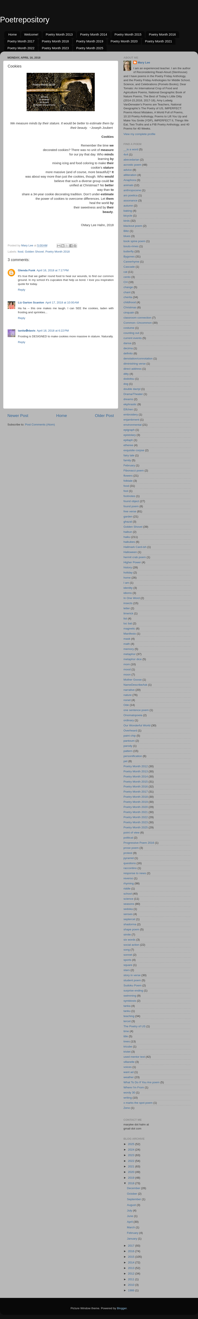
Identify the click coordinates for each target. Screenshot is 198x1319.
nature (127, 695)
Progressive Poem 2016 (138, 842)
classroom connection (137, 317)
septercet (129, 919)
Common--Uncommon (137, 322)
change (128, 287)
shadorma (129, 924)
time (126, 1031)
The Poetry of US (134, 1026)
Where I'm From (133, 1087)
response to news (134, 873)
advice (127, 169)
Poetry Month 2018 (55, 41)
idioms (127, 593)
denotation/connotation (138, 358)
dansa (127, 343)
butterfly (128, 251)
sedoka (128, 909)
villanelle (129, 1061)
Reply (21, 289)
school (127, 893)
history (127, 567)
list (125, 618)
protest (127, 853)
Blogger (122, 1308)
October (132, 1193)
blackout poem (132, 225)
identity (128, 587)
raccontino (130, 868)
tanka (127, 1005)
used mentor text (134, 1056)
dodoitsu (128, 378)
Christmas (129, 307)
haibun (127, 531)
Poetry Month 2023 (55, 48)
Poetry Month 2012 (135, 766)
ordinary (128, 720)
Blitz (126, 231)
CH (125, 282)
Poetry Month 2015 (128, 34)
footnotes (129, 496)
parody (127, 745)
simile (127, 934)
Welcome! (31, 34)
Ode (126, 705)
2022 (131, 1160)
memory (128, 649)
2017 (131, 1245)
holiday (128, 572)
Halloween (130, 552)
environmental (132, 424)
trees (126, 1041)
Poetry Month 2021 (158, 41)
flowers (128, 475)
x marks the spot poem (138, 1102)
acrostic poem (132, 164)
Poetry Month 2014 (93, 34)
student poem (132, 980)
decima (128, 348)
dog (125, 383)
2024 (131, 1149)
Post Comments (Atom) (40, 424)
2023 (131, 1155)
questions (129, 863)
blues (126, 236)
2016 (131, 1251)
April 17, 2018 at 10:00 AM (62, 302)
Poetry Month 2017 (20, 41)
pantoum (129, 740)
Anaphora (129, 180)
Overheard (130, 730)
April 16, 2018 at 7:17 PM (53, 270)
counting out (131, 333)
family (127, 460)
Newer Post (17, 415)
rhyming (128, 883)
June (130, 1216)
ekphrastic (130, 404)
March (131, 1227)
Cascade (129, 266)
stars (126, 970)
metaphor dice (132, 659)
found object (131, 501)
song (126, 949)
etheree (128, 445)
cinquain (128, 312)
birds (126, 220)
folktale (128, 480)
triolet (127, 1051)
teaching (128, 1016)
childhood (129, 302)
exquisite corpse (133, 450)
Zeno (126, 1107)
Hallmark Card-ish (134, 547)
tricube (127, 1046)
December (134, 1188)
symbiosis (129, 1000)
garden (127, 516)
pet (125, 761)
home (127, 577)
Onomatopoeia (132, 715)
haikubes (129, 541)
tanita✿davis (27, 330)
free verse (129, 511)
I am (126, 582)
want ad (128, 1072)
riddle (127, 888)
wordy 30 (129, 1092)
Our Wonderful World (136, 725)
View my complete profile (139, 134)
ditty (126, 373)
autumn (128, 205)
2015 (131, 1256)
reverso (128, 878)
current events (132, 338)
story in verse (132, 975)
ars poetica (130, 195)
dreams (128, 399)
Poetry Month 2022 (20, 48)
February (129, 465)
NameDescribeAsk (135, 684)
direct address (132, 368)
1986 (131, 1290)
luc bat (127, 623)
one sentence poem (136, 710)
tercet (127, 1021)
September (134, 1199)
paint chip (129, 735)
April (130, 1221)
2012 (131, 1273)
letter (126, 608)
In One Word (131, 598)
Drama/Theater (133, 394)
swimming (129, 995)
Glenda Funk (26, 270)
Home (12, 34)
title (125, 1036)
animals (128, 185)
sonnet (127, 954)
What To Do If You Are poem (141, 1082)
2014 (131, 1262)
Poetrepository (24, 19)
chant (127, 292)
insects (127, 603)
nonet (127, 700)
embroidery (130, 414)
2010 (131, 1284)
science (128, 898)
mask (126, 638)
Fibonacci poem (133, 470)
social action (131, 944)
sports (127, 959)
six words (129, 939)
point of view (131, 832)
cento (127, 277)
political (128, 837)
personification (132, 756)
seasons (128, 903)
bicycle (127, 215)
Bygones (129, 256)
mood (127, 669)
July (130, 1210)
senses (128, 914)
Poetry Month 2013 (59, 34)
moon (127, 674)
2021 (131, 1166)
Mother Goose (132, 679)
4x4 (125, 154)
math (126, 643)
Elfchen (128, 409)
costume (128, 327)
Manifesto (129, 633)
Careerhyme (131, 261)
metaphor (129, 654)
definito (128, 353)
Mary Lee (144, 62)
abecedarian (131, 159)
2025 (131, 1144)
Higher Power (132, 562)
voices (127, 1067)
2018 (131, 1183)
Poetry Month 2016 (162, 34)
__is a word (130, 149)
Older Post (104, 415)
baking (127, 210)
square (127, 965)
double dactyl (132, 389)
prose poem (131, 847)
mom (126, 664)
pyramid (128, 858)
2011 (131, 1279)
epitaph (128, 440)
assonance (130, 200)
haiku (126, 537)
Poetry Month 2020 (124, 41)
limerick (128, 613)
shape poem (131, 929)
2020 (131, 1172)
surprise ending (133, 990)
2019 (131, 1177)
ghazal (127, 521)
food (20, 251)
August (132, 1205)
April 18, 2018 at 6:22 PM (53, 330)
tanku (127, 1011)
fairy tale (128, 455)
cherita (127, 297)
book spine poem (134, 241)
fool (125, 491)
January (132, 1238)
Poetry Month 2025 (89, 48)
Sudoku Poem (132, 985)
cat (125, 271)
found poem (131, 506)
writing (127, 1097)
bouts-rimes (131, 246)
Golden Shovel (34, 251)
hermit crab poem (134, 557)
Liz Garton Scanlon (31, 302)
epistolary (129, 435)
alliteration (130, 175)
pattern (127, 751)
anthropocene (132, 190)
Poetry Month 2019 (89, 41)
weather (128, 1077)
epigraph (129, 429)
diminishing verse (134, 363)
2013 (131, 1268)
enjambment (131, 419)
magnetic (129, 628)
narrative (129, 689)
